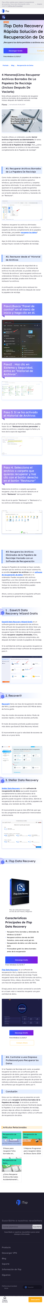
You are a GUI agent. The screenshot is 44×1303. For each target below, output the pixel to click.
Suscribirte (37, 1227)
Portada (5, 65)
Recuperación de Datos (25, 65)
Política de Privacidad (15, 6)
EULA (6, 1288)
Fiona (4, 105)
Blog (12, 65)
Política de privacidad (9, 1286)
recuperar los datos (29, 232)
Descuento (35, 1299)
